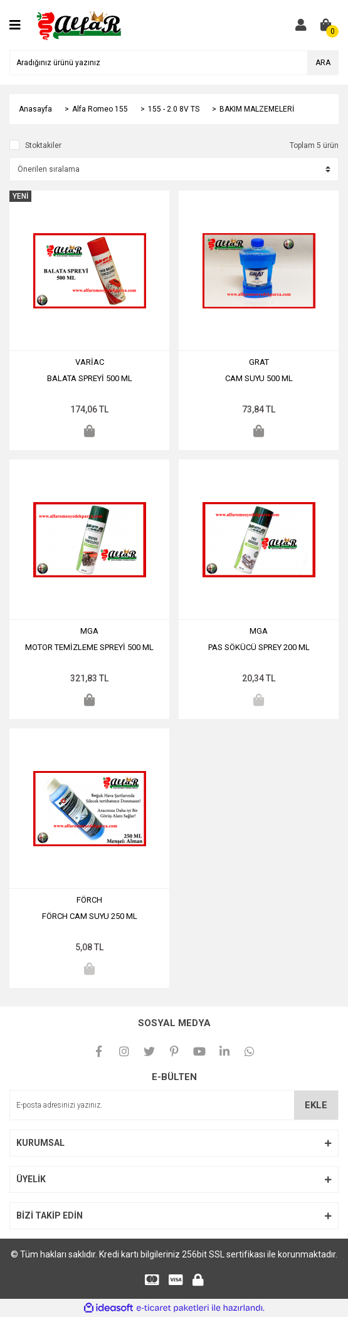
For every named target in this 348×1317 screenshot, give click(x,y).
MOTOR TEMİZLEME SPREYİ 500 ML (89, 647)
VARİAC (89, 362)
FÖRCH (89, 900)
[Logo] (80, 24)
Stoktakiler (43, 145)
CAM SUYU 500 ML (259, 378)
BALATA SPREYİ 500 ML (89, 378)
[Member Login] (301, 25)
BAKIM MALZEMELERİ (256, 109)
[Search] (174, 62)
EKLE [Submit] (316, 1105)
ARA (322, 62)
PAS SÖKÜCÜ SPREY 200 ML (259, 647)
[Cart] (326, 25)
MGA (89, 631)
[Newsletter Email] (174, 1105)
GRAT (259, 362)
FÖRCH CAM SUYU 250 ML (89, 916)
